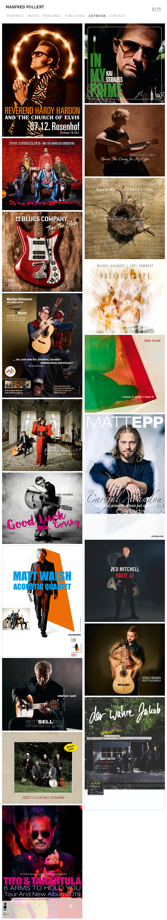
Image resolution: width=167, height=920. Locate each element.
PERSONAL (52, 16)
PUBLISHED (75, 16)
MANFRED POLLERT (25, 7)
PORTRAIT (15, 16)
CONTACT (117, 16)
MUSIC (33, 16)
